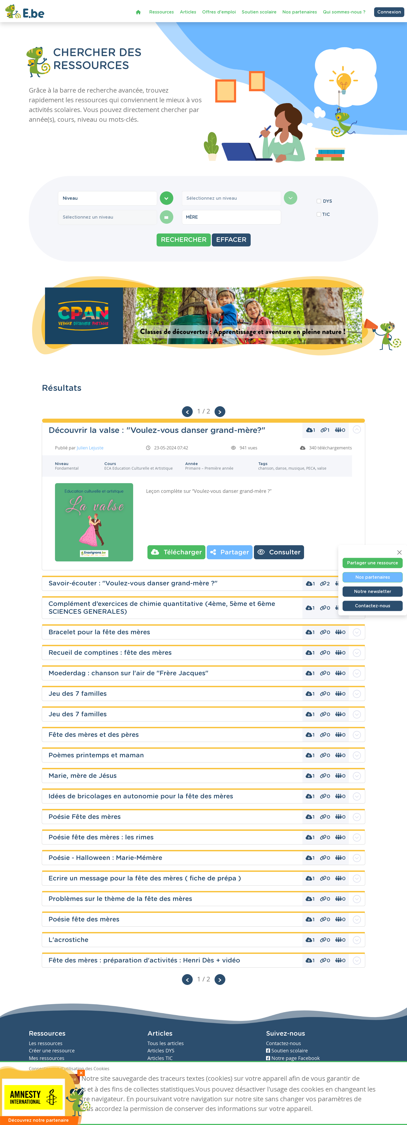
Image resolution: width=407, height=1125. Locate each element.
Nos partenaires (299, 11)
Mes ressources (46, 1058)
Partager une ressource (372, 563)
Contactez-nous (372, 606)
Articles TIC (160, 1058)
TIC (326, 214)
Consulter (279, 552)
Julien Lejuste (90, 448)
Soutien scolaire (259, 11)
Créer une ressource (52, 1051)
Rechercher (183, 240)
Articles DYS (160, 1051)
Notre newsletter (372, 591)
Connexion (389, 12)
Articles (188, 11)
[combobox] (107, 198)
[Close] (399, 552)
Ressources (161, 11)
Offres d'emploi (219, 11)
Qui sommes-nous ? (344, 11)
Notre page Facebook (293, 1058)
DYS (327, 201)
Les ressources (46, 1043)
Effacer (231, 240)
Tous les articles (165, 1043)
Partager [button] (229, 552)
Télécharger (176, 552)
